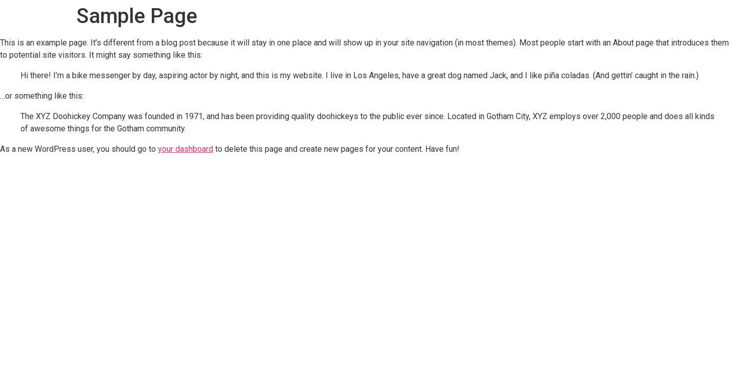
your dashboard (185, 149)
